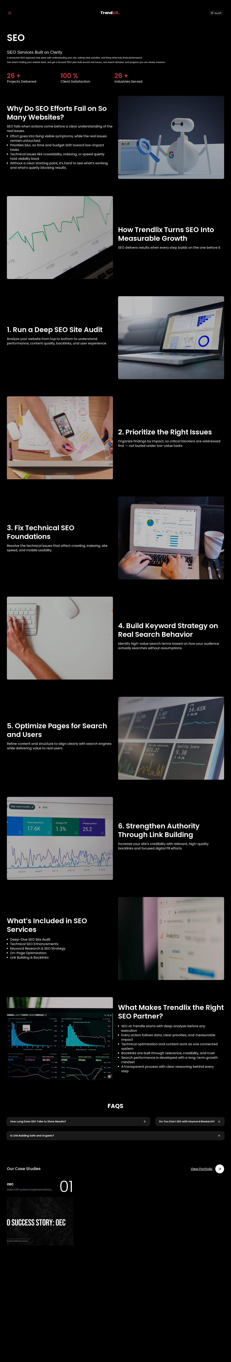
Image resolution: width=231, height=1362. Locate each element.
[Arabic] (216, 12)
